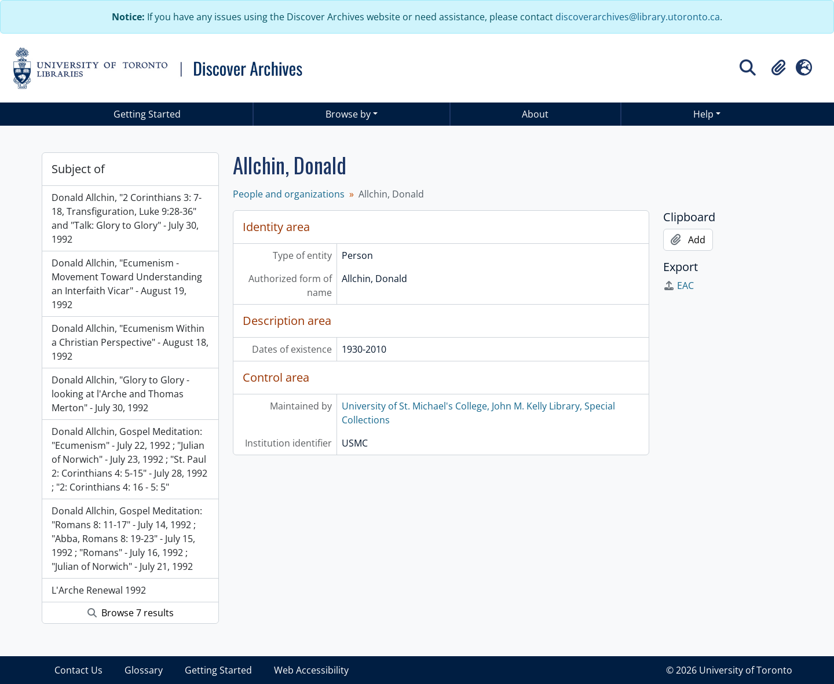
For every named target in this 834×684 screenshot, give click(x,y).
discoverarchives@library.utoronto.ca (637, 16)
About (535, 114)
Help (703, 114)
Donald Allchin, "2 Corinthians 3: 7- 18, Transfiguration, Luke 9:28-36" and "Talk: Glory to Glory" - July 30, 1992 (127, 218)
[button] (778, 68)
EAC (678, 285)
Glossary (144, 670)
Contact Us (78, 670)
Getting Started (147, 114)
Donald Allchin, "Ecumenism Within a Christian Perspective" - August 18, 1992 (130, 342)
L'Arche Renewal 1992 (99, 590)
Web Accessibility (311, 670)
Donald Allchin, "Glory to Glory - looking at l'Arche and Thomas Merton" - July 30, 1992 (120, 394)
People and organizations (289, 194)
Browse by (348, 114)
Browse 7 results (130, 612)
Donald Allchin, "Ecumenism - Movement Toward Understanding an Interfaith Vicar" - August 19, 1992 (127, 284)
